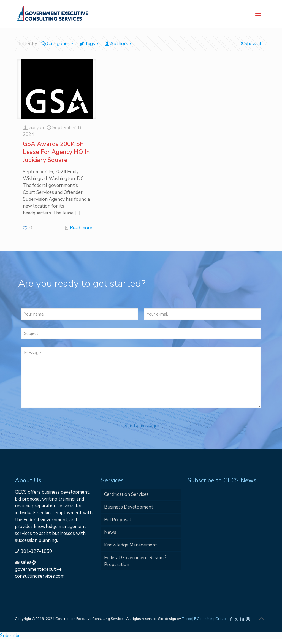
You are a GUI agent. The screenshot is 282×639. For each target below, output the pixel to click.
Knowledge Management (130, 545)
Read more (81, 228)
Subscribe (10, 635)
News (110, 532)
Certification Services (126, 494)
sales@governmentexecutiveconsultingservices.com (39, 569)
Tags (89, 43)
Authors (119, 43)
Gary (34, 127)
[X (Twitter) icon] (236, 619)
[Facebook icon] (231, 619)
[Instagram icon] (248, 619)
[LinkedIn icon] (242, 619)
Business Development (128, 507)
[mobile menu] (258, 13)
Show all (251, 43)
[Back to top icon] (261, 619)
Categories (57, 43)
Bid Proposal (117, 519)
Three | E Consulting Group (204, 618)
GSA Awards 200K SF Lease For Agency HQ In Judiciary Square (56, 152)
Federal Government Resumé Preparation (135, 561)
